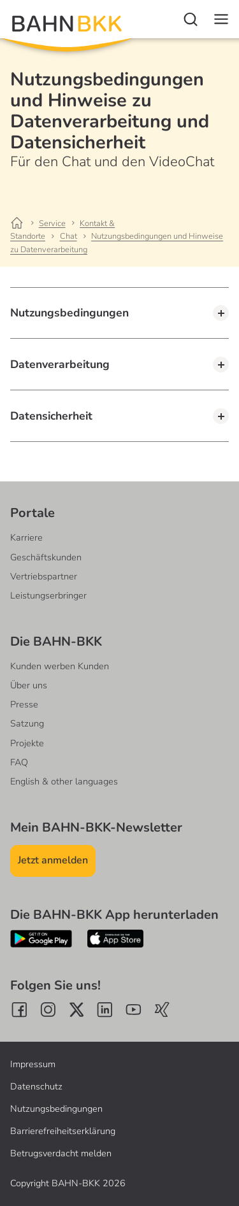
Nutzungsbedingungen (56, 1108)
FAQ (19, 762)
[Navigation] (221, 19)
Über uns (28, 685)
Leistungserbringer (48, 595)
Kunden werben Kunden (59, 666)
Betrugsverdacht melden (61, 1153)
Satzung (27, 723)
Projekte (27, 743)
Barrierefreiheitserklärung (62, 1130)
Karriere (26, 537)
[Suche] (190, 19)
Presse (24, 704)
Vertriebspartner (43, 576)
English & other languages (64, 781)
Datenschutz (36, 1086)
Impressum (32, 1064)
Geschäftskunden (46, 557)
